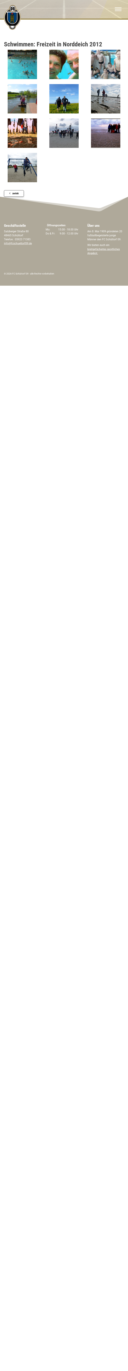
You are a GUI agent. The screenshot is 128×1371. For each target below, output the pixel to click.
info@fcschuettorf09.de (18, 243)
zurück (15, 193)
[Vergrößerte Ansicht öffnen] (22, 64)
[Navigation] (118, 9)
